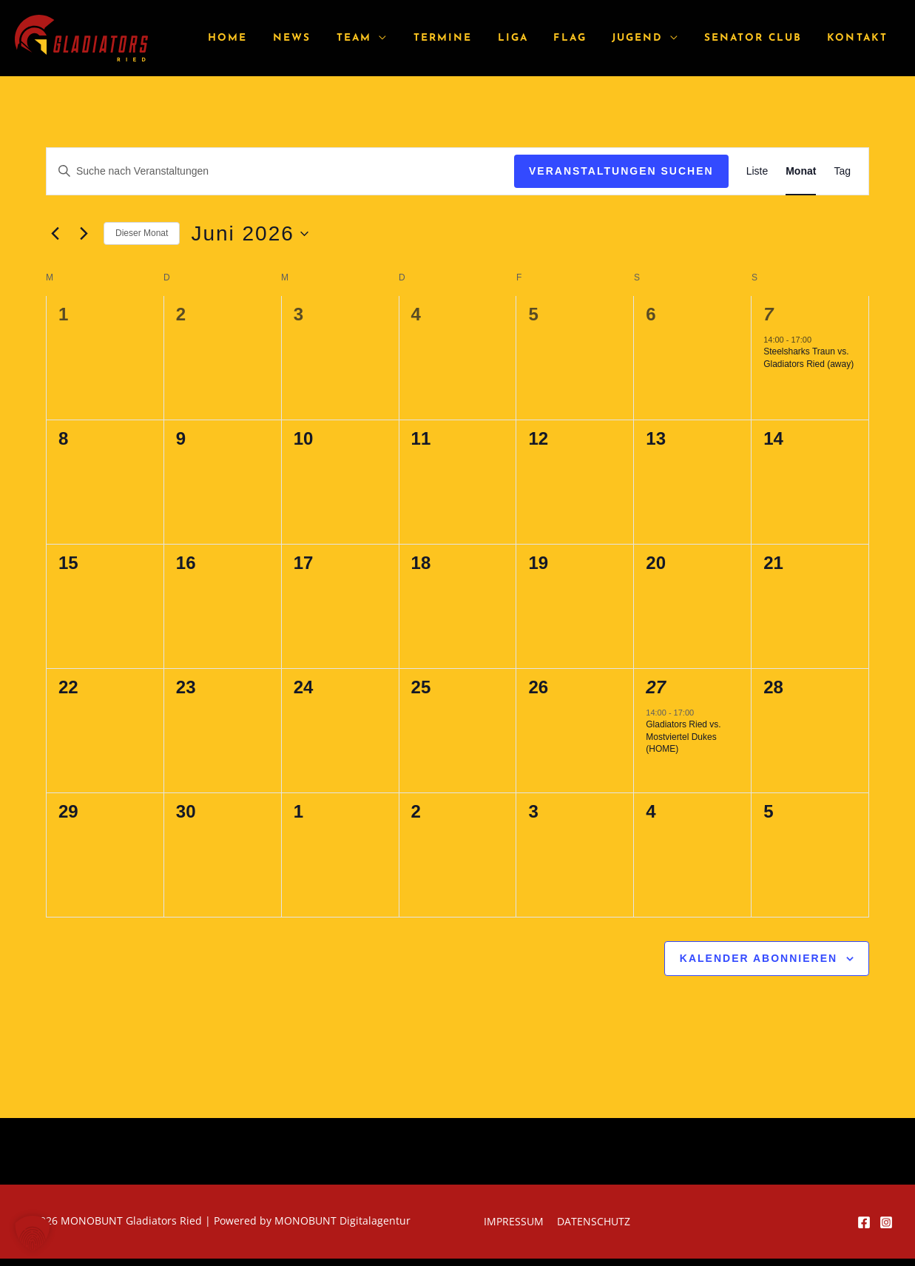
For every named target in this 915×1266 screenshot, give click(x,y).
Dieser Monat (141, 233)
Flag (589, 38)
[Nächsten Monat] (83, 234)
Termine (473, 38)
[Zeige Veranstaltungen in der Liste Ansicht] (757, 171)
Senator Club (760, 38)
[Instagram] (886, 1222)
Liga (537, 38)
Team (389, 38)
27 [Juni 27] (656, 687)
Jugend (651, 38)
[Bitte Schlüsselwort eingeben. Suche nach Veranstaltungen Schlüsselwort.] (280, 171)
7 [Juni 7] (768, 314)
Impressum (515, 1221)
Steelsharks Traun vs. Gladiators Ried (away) (808, 357)
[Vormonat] (55, 234)
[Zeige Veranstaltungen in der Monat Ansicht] (801, 171)
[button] (32, 1233)
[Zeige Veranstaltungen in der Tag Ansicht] (842, 171)
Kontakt (860, 38)
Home (274, 38)
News (333, 38)
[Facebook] (864, 1222)
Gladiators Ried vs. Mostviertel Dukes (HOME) (683, 736)
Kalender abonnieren (758, 958)
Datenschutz (592, 1221)
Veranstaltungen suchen (621, 171)
